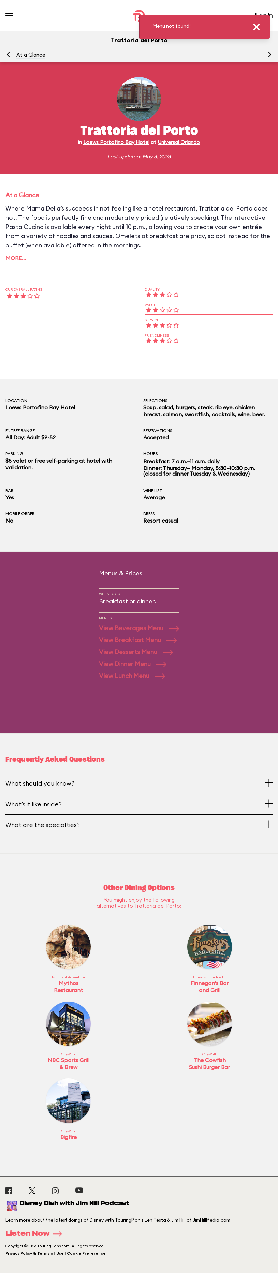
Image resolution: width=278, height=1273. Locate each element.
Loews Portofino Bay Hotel (116, 142)
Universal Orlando (179, 142)
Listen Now (35, 1234)
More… (15, 257)
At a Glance (30, 54)
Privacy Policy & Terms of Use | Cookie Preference (55, 1253)
